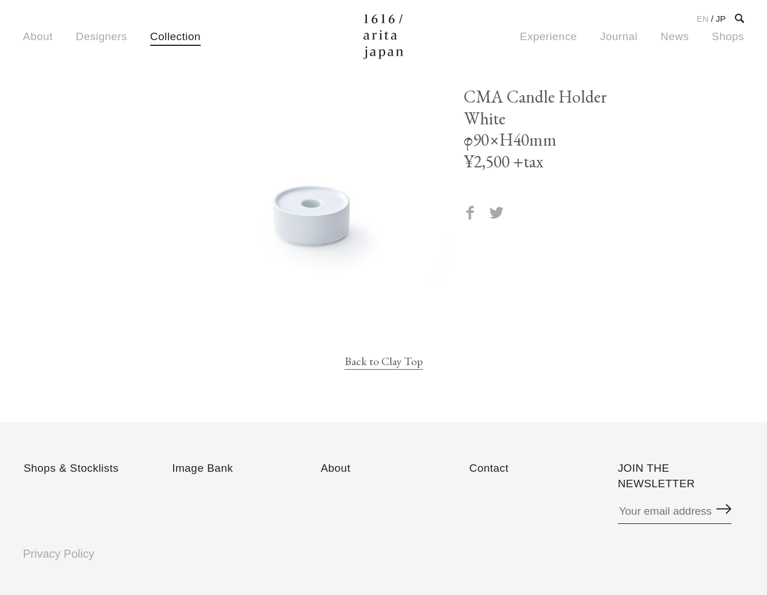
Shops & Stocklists (71, 468)
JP (720, 19)
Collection (175, 36)
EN (702, 19)
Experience (548, 36)
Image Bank (202, 468)
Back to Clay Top (384, 361)
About (38, 36)
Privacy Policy (58, 553)
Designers (101, 36)
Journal (619, 36)
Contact (489, 468)
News (674, 36)
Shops (728, 36)
